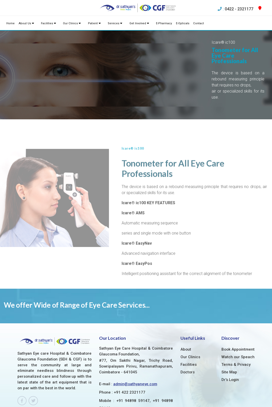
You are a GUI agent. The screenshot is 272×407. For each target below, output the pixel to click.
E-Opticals (180, 23)
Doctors (187, 343)
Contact (195, 23)
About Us (26, 23)
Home (10, 23)
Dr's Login (230, 351)
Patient (93, 23)
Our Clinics (71, 23)
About (185, 320)
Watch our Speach (238, 328)
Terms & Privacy (236, 335)
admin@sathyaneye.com (135, 355)
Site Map (229, 343)
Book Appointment (238, 320)
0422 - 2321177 (239, 9)
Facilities (47, 23)
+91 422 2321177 (129, 363)
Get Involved (137, 23)
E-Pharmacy (162, 23)
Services (113, 23)
